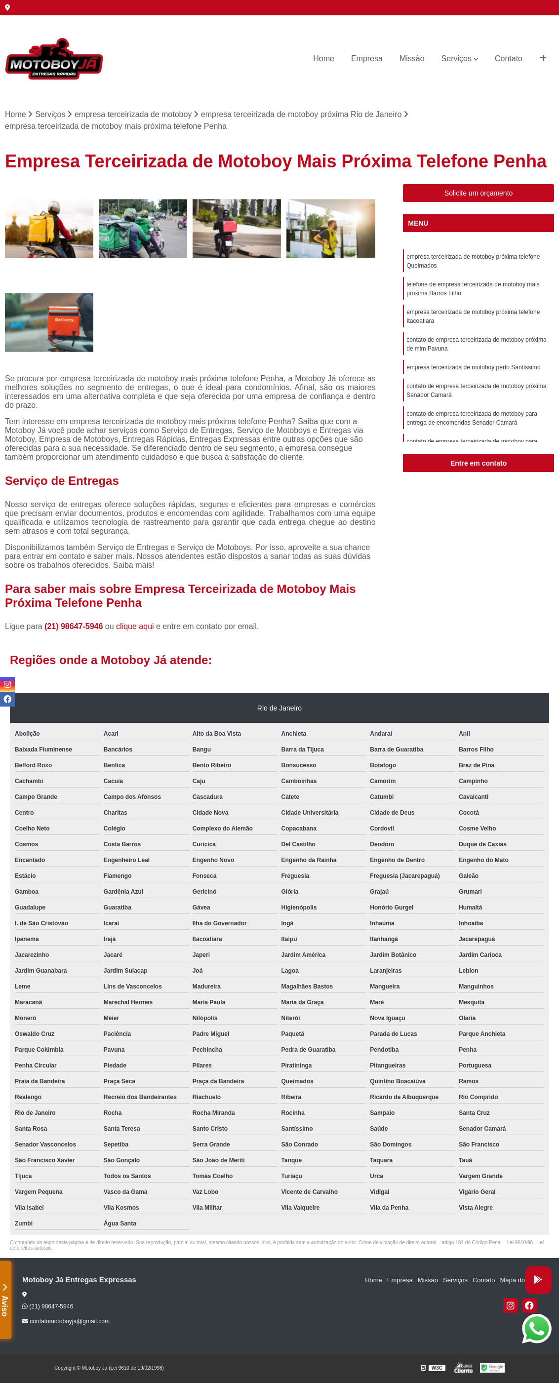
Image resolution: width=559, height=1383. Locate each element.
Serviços (456, 58)
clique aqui (135, 626)
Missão (412, 58)
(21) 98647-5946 (74, 626)
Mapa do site (518, 1280)
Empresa (367, 58)
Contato (508, 58)
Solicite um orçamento (478, 193)
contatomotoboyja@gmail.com (66, 1321)
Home (323, 58)
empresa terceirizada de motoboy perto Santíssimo (473, 367)
